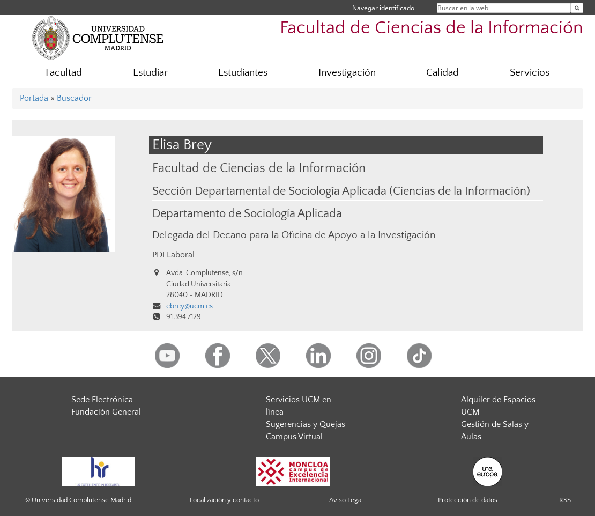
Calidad (442, 72)
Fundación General (106, 412)
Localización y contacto (224, 500)
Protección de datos (467, 500)
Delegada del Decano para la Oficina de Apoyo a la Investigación (293, 235)
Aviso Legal (346, 500)
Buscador (74, 98)
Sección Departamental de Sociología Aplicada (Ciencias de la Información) (341, 191)
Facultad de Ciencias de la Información (431, 28)
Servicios (529, 72)
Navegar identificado (383, 7)
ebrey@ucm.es (189, 306)
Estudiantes (242, 72)
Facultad (64, 72)
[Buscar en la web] (577, 8)
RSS (565, 500)
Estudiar (150, 72)
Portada (34, 98)
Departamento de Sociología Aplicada (247, 214)
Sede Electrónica (102, 399)
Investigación (347, 72)
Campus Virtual (294, 436)
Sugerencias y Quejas (305, 424)
